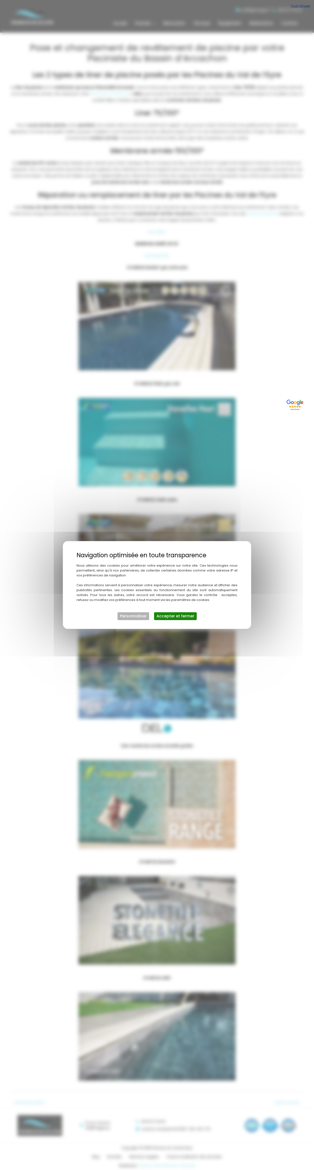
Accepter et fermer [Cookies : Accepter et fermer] (175, 616)
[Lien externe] (296, 404)
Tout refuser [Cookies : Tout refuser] (300, 6)
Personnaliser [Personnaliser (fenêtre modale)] (133, 616)
